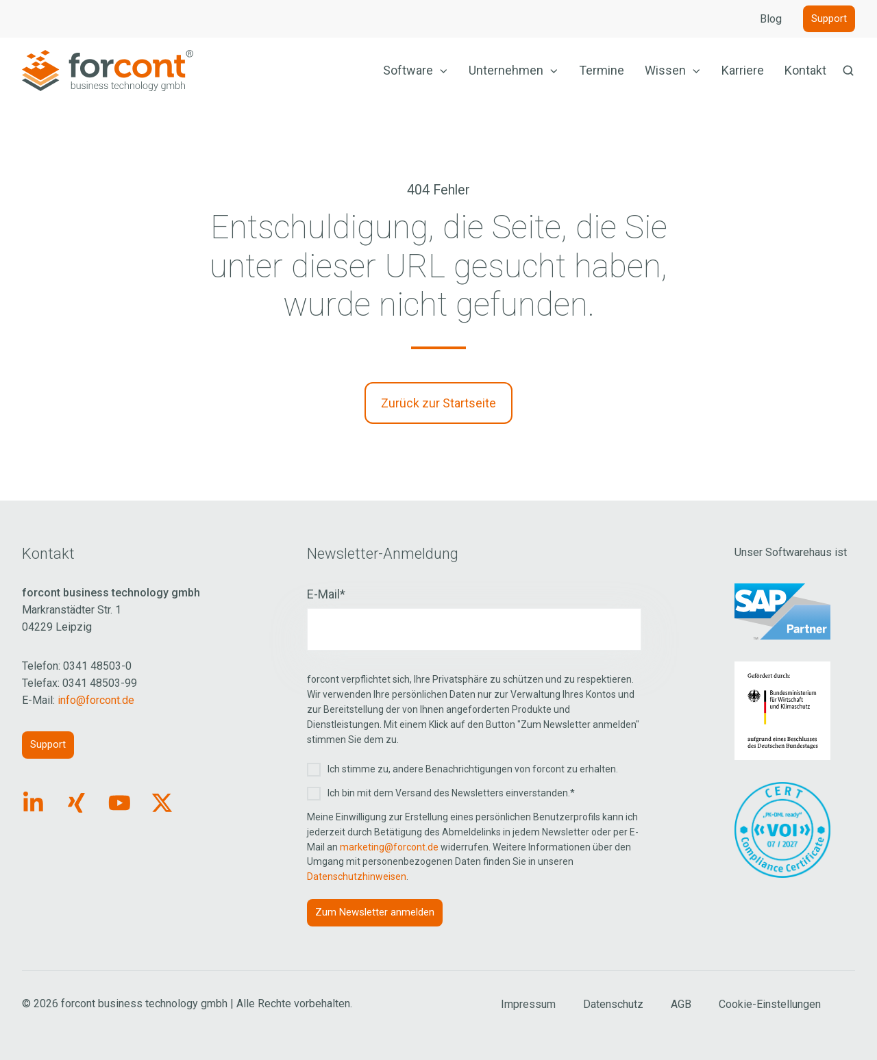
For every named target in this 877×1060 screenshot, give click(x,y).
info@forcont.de (96, 700)
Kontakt (805, 70)
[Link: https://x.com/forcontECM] (162, 803)
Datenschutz (613, 1004)
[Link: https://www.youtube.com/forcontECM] (119, 803)
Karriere (742, 70)
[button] (848, 70)
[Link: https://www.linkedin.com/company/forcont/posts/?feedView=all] (33, 803)
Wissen (665, 70)
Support (829, 18)
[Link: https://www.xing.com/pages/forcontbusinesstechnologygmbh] (76, 803)
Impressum (528, 1004)
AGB (681, 1004)
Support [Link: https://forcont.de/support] (48, 744)
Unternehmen (506, 70)
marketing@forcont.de (389, 847)
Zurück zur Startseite (438, 403)
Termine (601, 70)
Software (408, 70)
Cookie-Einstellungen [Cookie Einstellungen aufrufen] (770, 1004)
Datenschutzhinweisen (356, 876)
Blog (771, 18)
